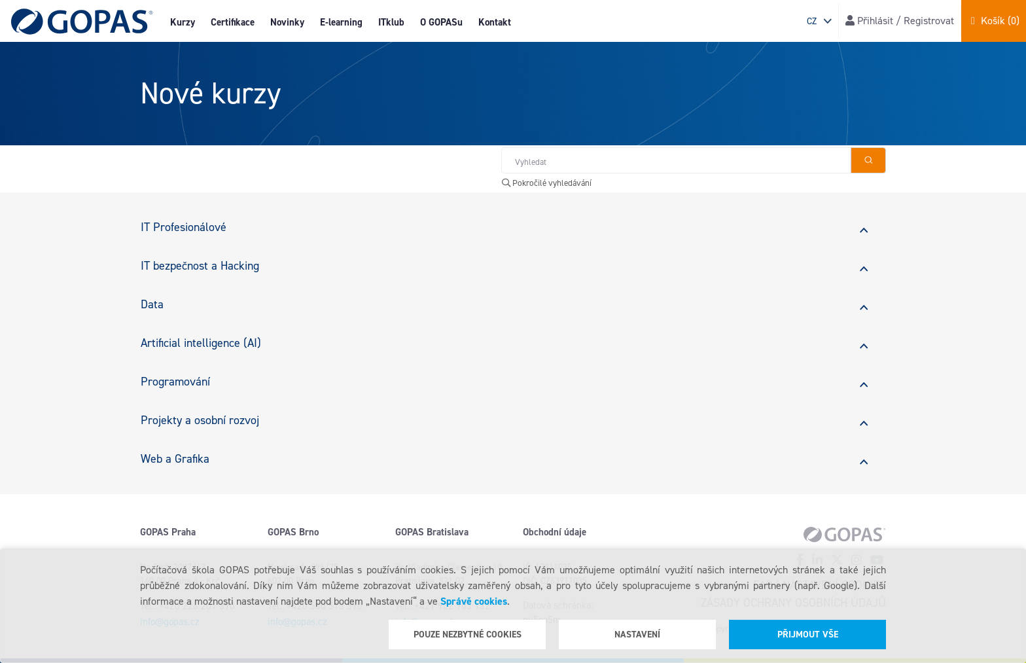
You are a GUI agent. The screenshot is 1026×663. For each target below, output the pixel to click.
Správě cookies (473, 601)
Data (152, 304)
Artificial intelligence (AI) (201, 343)
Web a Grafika (175, 459)
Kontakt (494, 22)
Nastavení (637, 634)
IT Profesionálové (183, 227)
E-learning (341, 22)
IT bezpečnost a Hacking (200, 266)
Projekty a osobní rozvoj (200, 420)
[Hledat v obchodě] (676, 160)
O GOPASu (441, 22)
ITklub (391, 22)
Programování (175, 381)
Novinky (287, 22)
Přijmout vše (807, 634)
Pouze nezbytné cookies (468, 634)
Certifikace (233, 22)
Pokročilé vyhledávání (547, 182)
